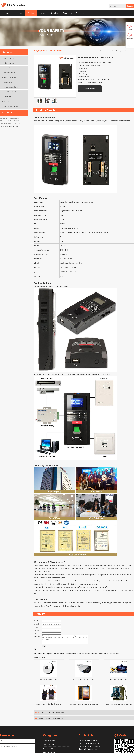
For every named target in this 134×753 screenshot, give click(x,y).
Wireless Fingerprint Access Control (54, 714)
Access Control (9, 68)
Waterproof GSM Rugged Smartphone (119, 706)
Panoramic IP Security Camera (48, 681)
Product (31, 13)
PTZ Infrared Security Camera (83, 681)
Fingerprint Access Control (126, 51)
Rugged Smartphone (11, 87)
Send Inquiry (89, 89)
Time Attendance (9, 73)
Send (43, 648)
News (43, 13)
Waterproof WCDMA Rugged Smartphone (83, 706)
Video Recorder (9, 63)
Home (6, 13)
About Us (19, 13)
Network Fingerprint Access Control (51, 720)
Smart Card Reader (10, 92)
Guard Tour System (10, 77)
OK (35, 651)
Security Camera (9, 58)
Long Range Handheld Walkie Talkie (48, 706)
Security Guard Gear (11, 106)
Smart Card (8, 97)
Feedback (80, 13)
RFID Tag (7, 101)
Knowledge (55, 13)
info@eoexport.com (11, 126)
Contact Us (67, 13)
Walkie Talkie (8, 82)
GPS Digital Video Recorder (118, 681)
